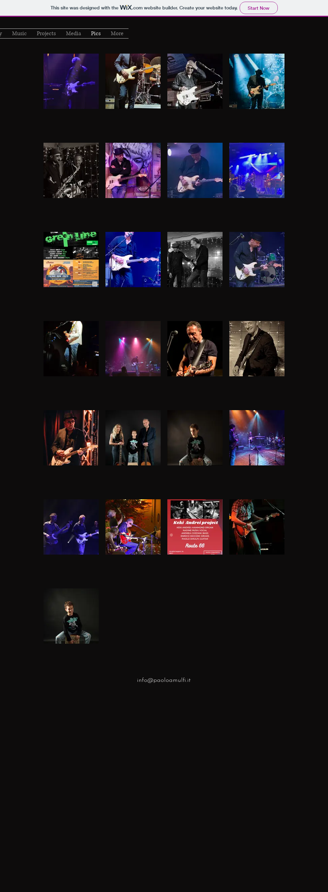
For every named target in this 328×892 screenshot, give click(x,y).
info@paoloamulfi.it (164, 680)
